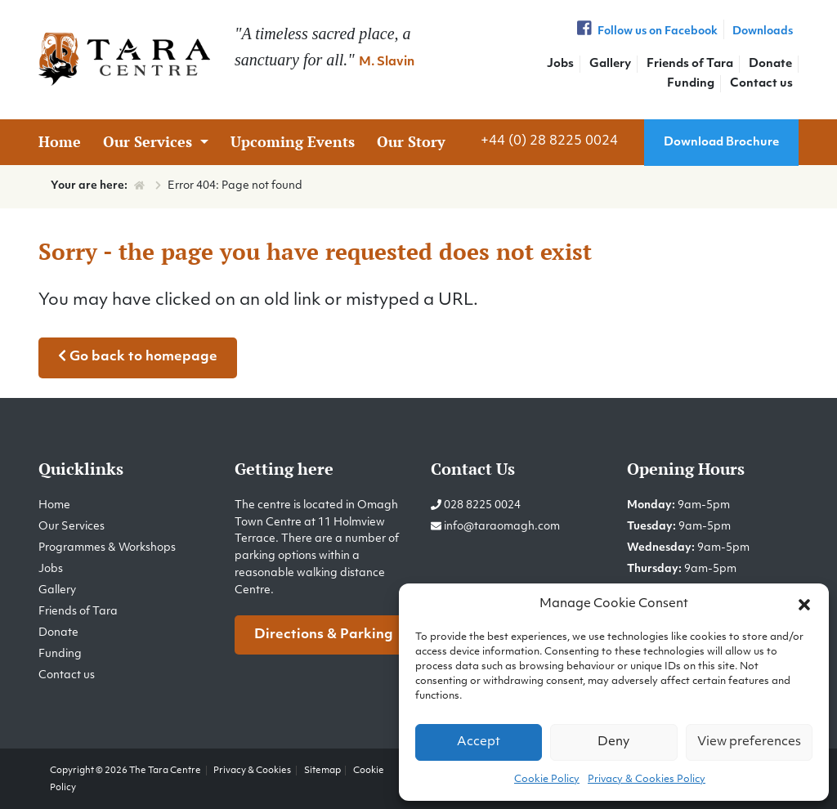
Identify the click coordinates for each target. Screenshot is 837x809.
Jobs (560, 64)
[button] (804, 605)
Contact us (761, 84)
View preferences (749, 742)
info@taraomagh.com (502, 526)
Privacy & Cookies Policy (646, 779)
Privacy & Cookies (252, 770)
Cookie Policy (547, 779)
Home (59, 141)
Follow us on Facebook (645, 31)
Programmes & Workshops (107, 548)
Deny (613, 742)
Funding (690, 84)
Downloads (762, 31)
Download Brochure (721, 142)
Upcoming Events (293, 141)
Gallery (610, 64)
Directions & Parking (323, 634)
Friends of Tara (690, 64)
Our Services (149, 141)
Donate (770, 64)
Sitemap (322, 770)
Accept (478, 742)
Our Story (411, 141)
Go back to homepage (137, 356)
